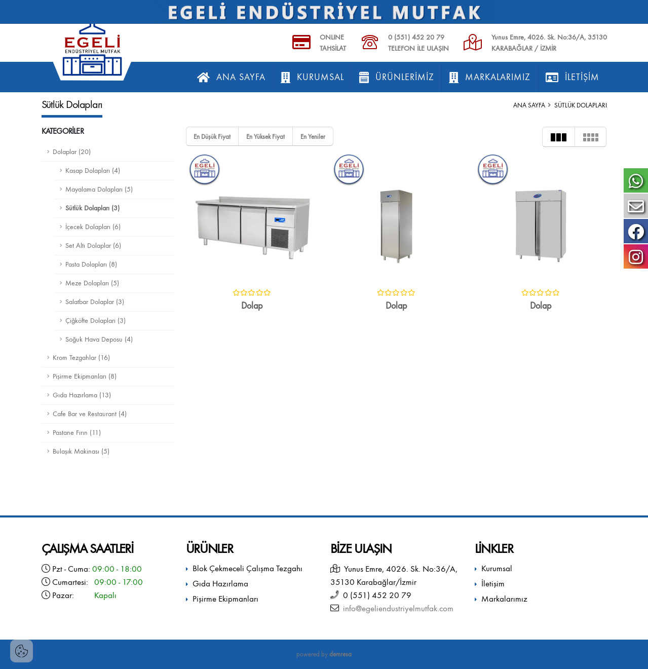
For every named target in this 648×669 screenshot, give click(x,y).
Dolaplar (72, 151)
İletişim (572, 77)
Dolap (252, 306)
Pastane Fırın (77, 432)
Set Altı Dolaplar (93, 245)
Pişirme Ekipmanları (85, 376)
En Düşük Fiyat (212, 136)
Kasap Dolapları (92, 170)
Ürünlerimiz (396, 77)
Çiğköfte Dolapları (95, 320)
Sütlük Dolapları (92, 208)
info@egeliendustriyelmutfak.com (396, 608)
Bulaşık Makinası (81, 451)
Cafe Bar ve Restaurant (90, 414)
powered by (324, 654)
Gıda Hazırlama (82, 395)
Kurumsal (312, 77)
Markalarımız (489, 77)
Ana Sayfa (231, 77)
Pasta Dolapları (91, 264)
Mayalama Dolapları (99, 189)
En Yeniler (312, 136)
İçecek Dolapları (93, 226)
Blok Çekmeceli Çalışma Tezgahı (247, 568)
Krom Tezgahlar (81, 357)
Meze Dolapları (92, 283)
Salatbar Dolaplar (94, 302)
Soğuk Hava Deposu (99, 339)
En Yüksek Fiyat (265, 136)
